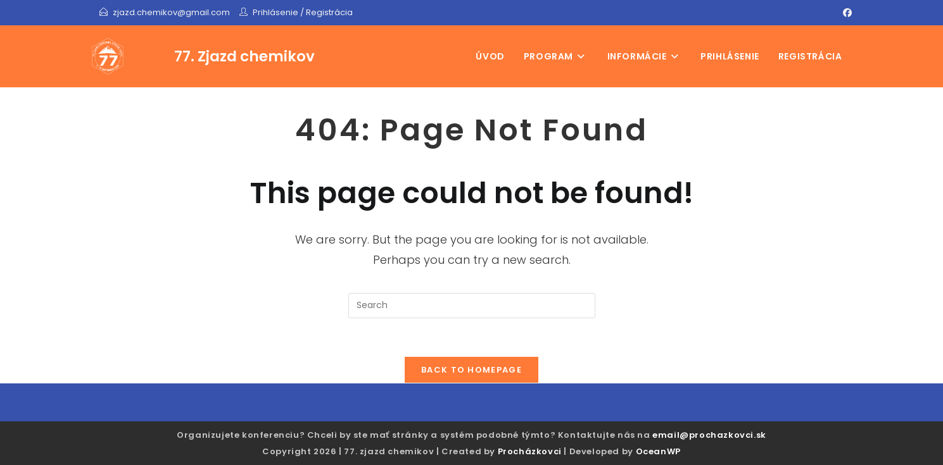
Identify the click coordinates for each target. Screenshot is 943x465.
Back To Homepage (471, 370)
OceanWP (658, 451)
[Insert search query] (471, 305)
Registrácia (329, 12)
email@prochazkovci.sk (709, 435)
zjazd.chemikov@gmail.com (172, 12)
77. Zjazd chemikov (244, 56)
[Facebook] (845, 12)
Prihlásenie (275, 12)
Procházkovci (530, 451)
